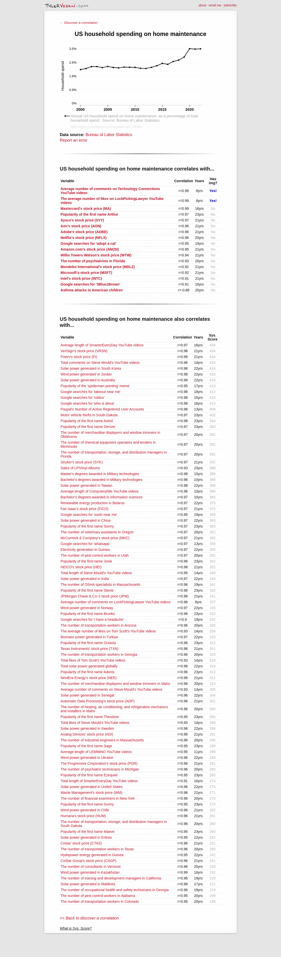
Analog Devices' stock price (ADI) (87, 734)
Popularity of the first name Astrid (87, 421)
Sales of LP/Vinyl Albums (80, 468)
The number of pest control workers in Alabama (98, 896)
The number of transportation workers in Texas (97, 849)
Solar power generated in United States (91, 787)
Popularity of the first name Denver (88, 427)
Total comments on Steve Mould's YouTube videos (100, 363)
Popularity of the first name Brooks (88, 614)
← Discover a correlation (79, 23)
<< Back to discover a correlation (89, 918)
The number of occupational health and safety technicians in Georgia (115, 890)
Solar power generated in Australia (88, 380)
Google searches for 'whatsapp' (85, 544)
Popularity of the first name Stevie (87, 590)
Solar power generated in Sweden (87, 728)
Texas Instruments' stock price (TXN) (89, 649)
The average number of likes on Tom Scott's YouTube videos (108, 631)
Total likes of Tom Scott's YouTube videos (93, 660)
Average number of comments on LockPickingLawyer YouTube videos (115, 602)
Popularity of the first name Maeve (87, 832)
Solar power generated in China (86, 520)
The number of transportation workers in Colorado (100, 901)
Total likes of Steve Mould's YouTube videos (95, 723)
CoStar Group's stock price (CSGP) (88, 861)
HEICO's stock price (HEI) (81, 567)
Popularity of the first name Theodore (90, 717)
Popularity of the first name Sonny (87, 526)
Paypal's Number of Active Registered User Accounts (102, 409)
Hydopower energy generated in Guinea (92, 855)
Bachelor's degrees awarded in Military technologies (102, 480)
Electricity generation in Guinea (85, 550)
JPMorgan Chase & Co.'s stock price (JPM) (95, 596)
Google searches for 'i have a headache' (92, 619)
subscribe (230, 5)
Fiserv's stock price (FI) (79, 357)
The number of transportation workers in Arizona (98, 625)
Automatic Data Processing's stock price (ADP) (97, 701)
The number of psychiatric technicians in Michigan (100, 769)
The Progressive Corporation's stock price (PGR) (99, 763)
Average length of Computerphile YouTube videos (99, 491)
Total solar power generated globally (89, 666)
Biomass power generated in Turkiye (89, 637)
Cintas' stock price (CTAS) (81, 843)
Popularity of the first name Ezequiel (89, 775)
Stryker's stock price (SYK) (82, 462)
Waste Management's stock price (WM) (91, 793)
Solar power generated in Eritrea (86, 837)
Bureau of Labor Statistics (108, 135)
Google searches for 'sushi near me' (89, 515)
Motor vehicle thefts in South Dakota (89, 415)
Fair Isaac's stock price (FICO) (85, 509)
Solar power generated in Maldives (88, 884)
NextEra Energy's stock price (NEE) (89, 678)
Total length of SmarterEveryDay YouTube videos (99, 781)
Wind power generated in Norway (87, 608)
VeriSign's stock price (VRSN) (84, 351)
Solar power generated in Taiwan (86, 485)
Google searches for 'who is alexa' (87, 403)
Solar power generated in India (85, 579)
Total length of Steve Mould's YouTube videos (96, 573)
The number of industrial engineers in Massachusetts (102, 740)
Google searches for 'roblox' (82, 398)
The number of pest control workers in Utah (95, 555)
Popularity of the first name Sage (86, 746)
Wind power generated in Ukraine (87, 758)
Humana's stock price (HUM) (83, 816)
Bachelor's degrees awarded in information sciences (102, 497)
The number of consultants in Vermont (91, 867)
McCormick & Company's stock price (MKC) (95, 538)
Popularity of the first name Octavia (88, 643)
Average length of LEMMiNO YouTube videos (96, 752)
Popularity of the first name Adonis (87, 672)
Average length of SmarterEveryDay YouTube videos (102, 345)
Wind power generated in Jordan (86, 374)
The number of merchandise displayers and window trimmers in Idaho (115, 684)
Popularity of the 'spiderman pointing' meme (95, 386)
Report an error (73, 140)
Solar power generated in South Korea (91, 368)
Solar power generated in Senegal (87, 695)
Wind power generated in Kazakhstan (90, 872)
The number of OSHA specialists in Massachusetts (100, 585)
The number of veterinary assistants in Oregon (97, 532)
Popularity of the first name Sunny (87, 804)
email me (215, 5)
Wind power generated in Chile (85, 810)
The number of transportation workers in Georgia (99, 654)
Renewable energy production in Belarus (93, 503)
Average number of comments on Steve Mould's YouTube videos (111, 689)
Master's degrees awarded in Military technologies (100, 474)
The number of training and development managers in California (111, 878)
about (202, 5)
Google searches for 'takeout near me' (90, 392)
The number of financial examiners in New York (98, 798)
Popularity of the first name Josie (86, 561)
